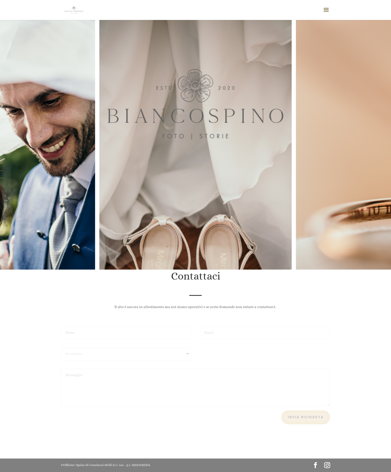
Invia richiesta (306, 417)
